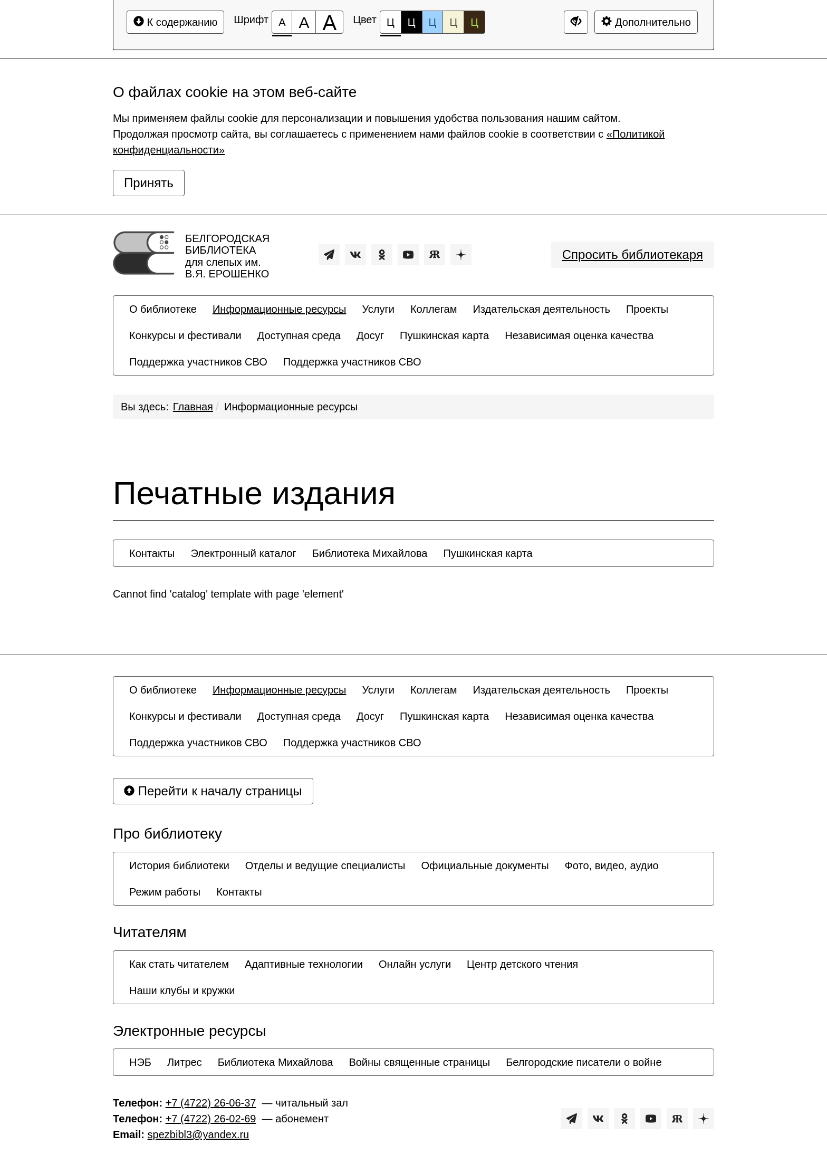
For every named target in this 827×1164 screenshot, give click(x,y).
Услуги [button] (378, 309)
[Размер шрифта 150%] (304, 22)
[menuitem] (163, 309)
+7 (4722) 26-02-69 (211, 1118)
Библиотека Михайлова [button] (370, 553)
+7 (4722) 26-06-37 (211, 1103)
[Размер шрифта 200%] (329, 22)
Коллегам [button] (433, 309)
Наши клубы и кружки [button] (182, 990)
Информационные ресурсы (291, 406)
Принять (149, 183)
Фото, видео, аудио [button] (612, 865)
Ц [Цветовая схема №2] (412, 22)
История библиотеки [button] (179, 865)
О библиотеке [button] (163, 309)
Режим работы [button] (164, 892)
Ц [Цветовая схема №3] (433, 22)
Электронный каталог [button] (243, 553)
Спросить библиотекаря (632, 254)
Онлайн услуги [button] (415, 964)
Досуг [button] (370, 335)
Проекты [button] (647, 309)
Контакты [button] (152, 553)
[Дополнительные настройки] (576, 22)
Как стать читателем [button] (179, 964)
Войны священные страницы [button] (419, 1062)
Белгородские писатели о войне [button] (583, 1062)
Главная (193, 406)
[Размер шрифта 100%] (282, 22)
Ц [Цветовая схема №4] (453, 22)
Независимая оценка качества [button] (579, 335)
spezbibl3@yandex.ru (198, 1134)
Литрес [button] (184, 1062)
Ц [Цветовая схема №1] (390, 25)
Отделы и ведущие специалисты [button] (325, 865)
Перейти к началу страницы (213, 791)
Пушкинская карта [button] (444, 335)
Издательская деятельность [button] (541, 309)
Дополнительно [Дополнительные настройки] (646, 22)
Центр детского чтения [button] (522, 964)
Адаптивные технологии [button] (304, 964)
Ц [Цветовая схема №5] (474, 22)
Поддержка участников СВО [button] (198, 362)
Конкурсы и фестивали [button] (185, 335)
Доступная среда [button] (299, 335)
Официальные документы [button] (485, 865)
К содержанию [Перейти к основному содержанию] (175, 22)
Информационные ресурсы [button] (279, 309)
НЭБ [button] (140, 1062)
